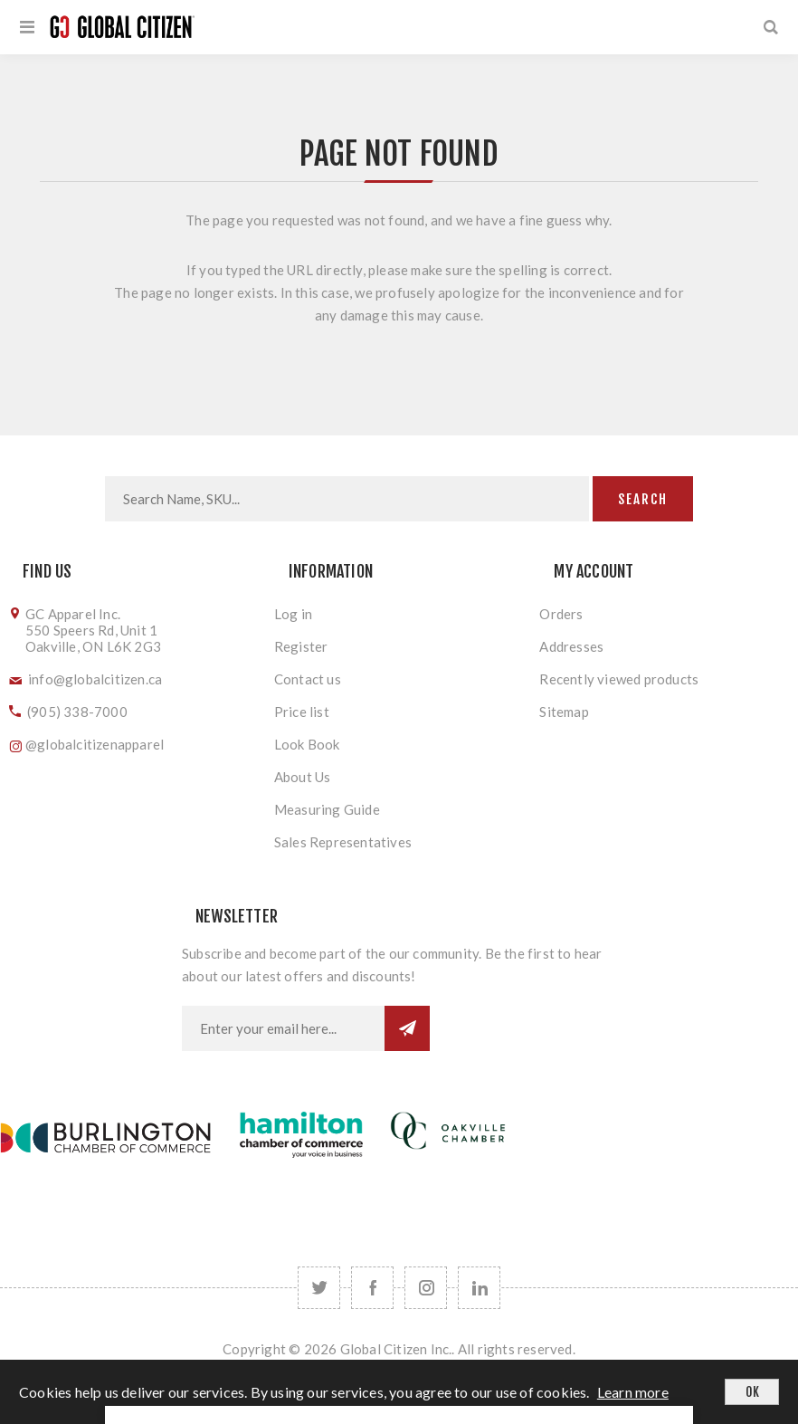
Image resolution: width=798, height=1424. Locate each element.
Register (301, 646)
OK (752, 1392)
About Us (302, 777)
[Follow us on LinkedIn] (479, 1287)
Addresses (571, 646)
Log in (293, 614)
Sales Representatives (343, 842)
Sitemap (563, 711)
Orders (561, 614)
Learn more (633, 1391)
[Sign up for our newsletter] (283, 1028)
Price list (301, 711)
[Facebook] (372, 1287)
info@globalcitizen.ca (95, 679)
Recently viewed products (618, 679)
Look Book (307, 744)
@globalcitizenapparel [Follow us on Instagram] (94, 744)
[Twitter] (319, 1287)
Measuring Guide (327, 809)
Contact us (307, 679)
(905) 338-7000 (77, 711)
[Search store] (347, 498)
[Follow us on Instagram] (425, 1287)
